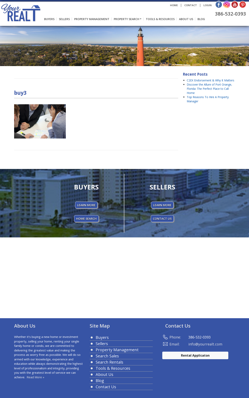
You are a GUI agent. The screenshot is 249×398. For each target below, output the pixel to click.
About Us (186, 19)
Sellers (64, 19)
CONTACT (190, 5)
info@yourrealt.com (205, 344)
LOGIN (207, 5)
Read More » (35, 377)
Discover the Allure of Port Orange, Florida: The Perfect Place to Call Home (209, 89)
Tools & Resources (160, 19)
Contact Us (106, 386)
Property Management (91, 19)
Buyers (49, 19)
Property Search (126, 19)
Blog (201, 19)
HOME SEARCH (86, 218)
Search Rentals (109, 362)
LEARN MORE (86, 205)
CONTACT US (162, 218)
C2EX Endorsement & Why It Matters (210, 80)
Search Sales (107, 356)
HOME (174, 5)
